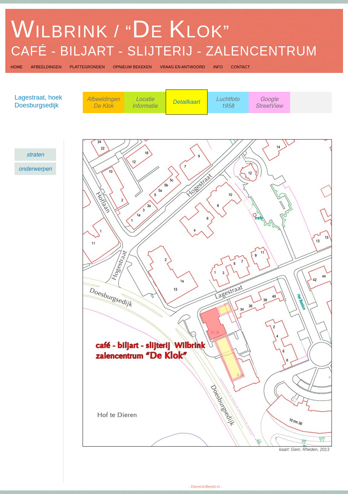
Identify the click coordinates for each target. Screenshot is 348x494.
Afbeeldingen (47, 67)
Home (17, 67)
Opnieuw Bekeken (133, 67)
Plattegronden (88, 67)
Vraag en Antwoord (183, 67)
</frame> (35, 470)
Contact (240, 67)
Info (218, 67)
